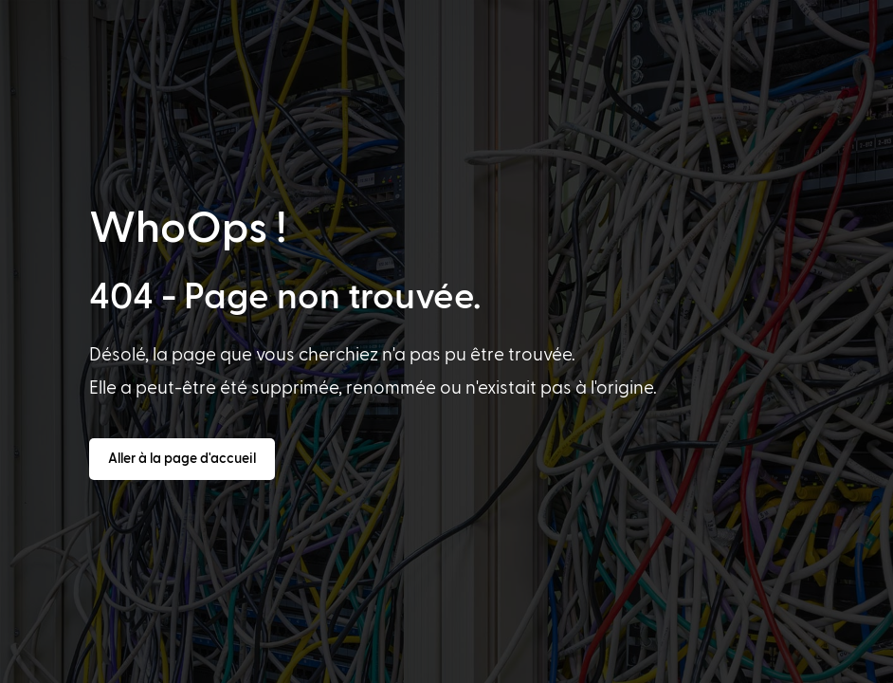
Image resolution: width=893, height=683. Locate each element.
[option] (60, 666)
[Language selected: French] (453, 665)
